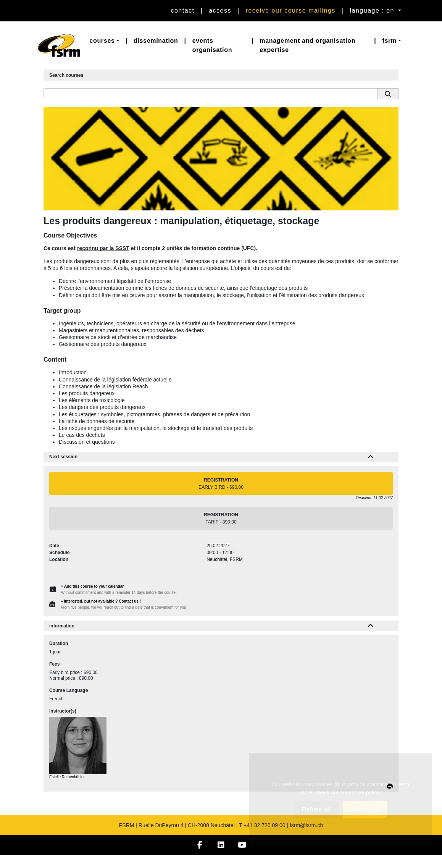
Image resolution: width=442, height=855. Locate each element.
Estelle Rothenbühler (67, 777)
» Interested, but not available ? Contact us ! (101, 601)
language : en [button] (373, 10)
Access (220, 10)
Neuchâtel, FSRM (224, 559)
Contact (182, 10)
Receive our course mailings (291, 10)
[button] (104, 40)
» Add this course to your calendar (92, 586)
